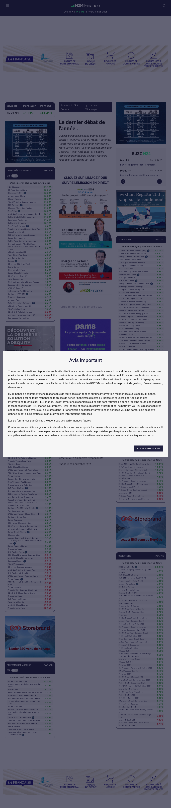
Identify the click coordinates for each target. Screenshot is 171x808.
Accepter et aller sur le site (148, 448)
